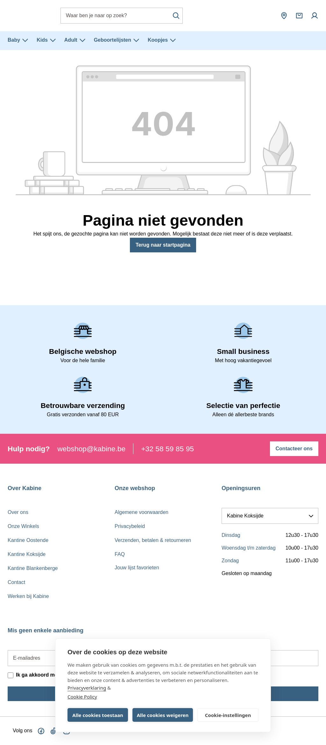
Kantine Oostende (28, 540)
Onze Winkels (23, 526)
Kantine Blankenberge (33, 568)
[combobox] (121, 16)
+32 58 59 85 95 (167, 449)
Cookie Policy (82, 696)
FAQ (120, 554)
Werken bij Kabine (28, 596)
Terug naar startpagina (163, 245)
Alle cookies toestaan (97, 715)
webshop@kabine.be (91, 449)
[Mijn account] (314, 15)
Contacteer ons (294, 448)
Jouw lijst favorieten (137, 567)
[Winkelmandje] (299, 15)
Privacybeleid (130, 526)
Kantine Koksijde (27, 554)
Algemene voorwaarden (141, 512)
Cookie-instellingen (228, 715)
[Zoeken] (176, 15)
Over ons (18, 512)
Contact (16, 582)
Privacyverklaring (86, 688)
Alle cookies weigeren (163, 715)
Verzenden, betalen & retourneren (153, 540)
